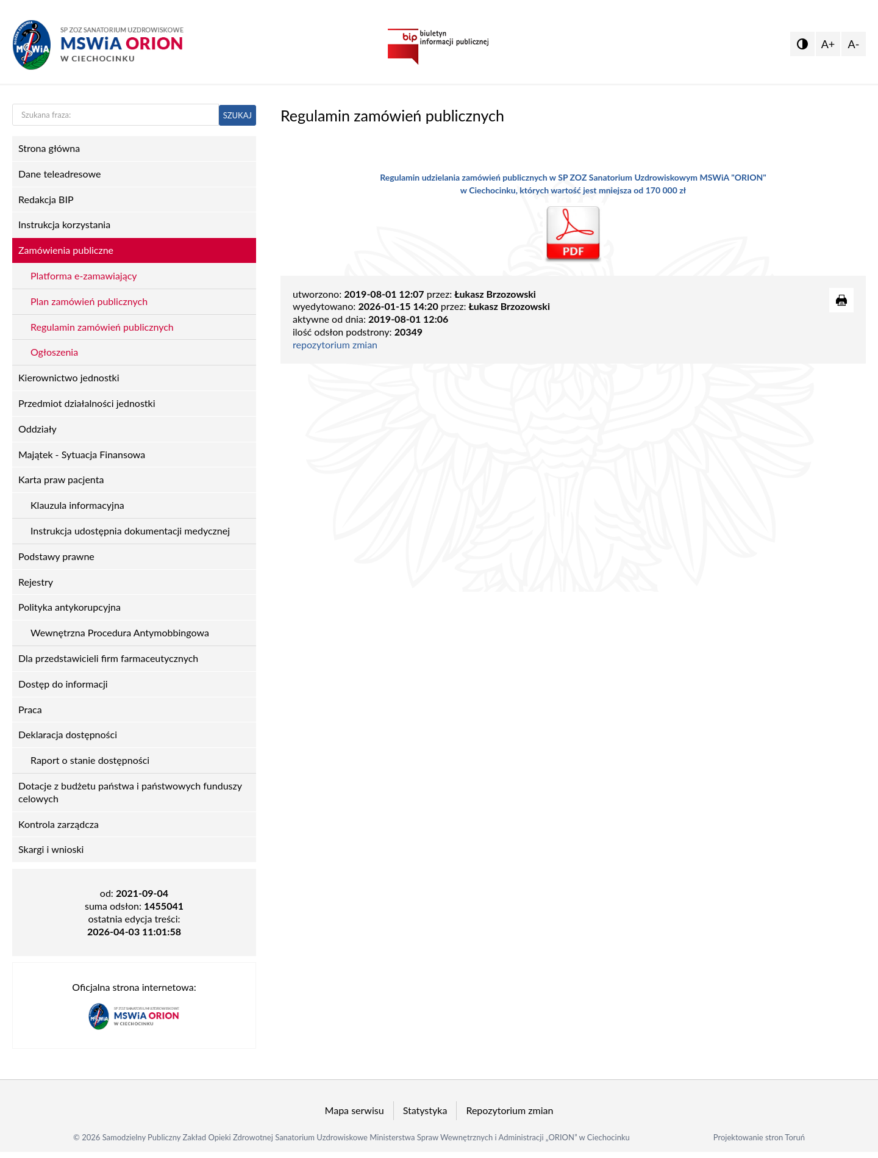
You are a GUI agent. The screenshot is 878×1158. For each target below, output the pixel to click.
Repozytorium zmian (509, 1110)
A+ (828, 44)
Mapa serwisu (354, 1110)
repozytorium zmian (335, 344)
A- (854, 44)
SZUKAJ (237, 115)
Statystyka (425, 1110)
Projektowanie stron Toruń (759, 1137)
